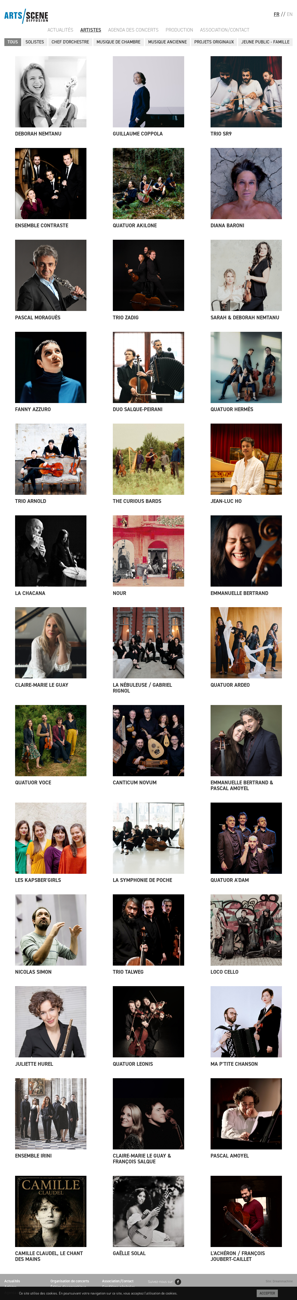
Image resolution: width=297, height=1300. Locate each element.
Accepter (267, 1293)
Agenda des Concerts (133, 30)
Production (179, 30)
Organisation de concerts (69, 1281)
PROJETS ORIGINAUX (214, 42)
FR (276, 14)
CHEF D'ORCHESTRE (70, 42)
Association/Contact (224, 30)
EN (290, 14)
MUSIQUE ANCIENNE (167, 42)
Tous (13, 42)
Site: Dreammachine (279, 1281)
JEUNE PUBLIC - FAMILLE (265, 42)
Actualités (60, 30)
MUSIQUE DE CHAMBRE (118, 42)
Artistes (90, 30)
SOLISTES (35, 42)
